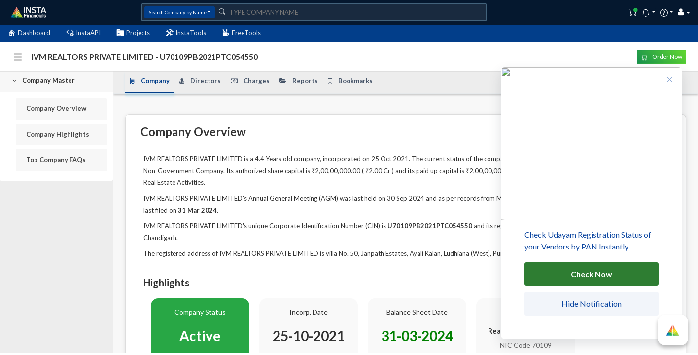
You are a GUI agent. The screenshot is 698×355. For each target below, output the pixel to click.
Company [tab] (150, 81)
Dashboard (29, 33)
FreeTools (241, 33)
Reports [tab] (298, 81)
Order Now (661, 56)
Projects (133, 33)
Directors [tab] (200, 81)
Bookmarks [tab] (350, 81)
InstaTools (186, 33)
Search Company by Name (178, 12)
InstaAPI (83, 33)
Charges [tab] (250, 81)
